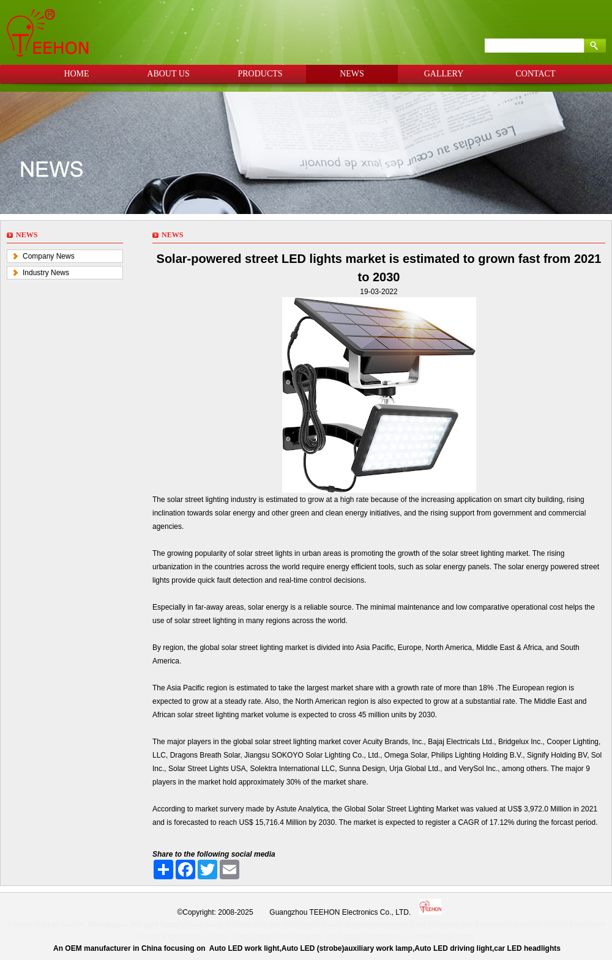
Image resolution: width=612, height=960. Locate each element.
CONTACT (536, 73)
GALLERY (444, 73)
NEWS (352, 73)
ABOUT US (168, 73)
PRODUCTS (259, 73)
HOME (76, 73)
